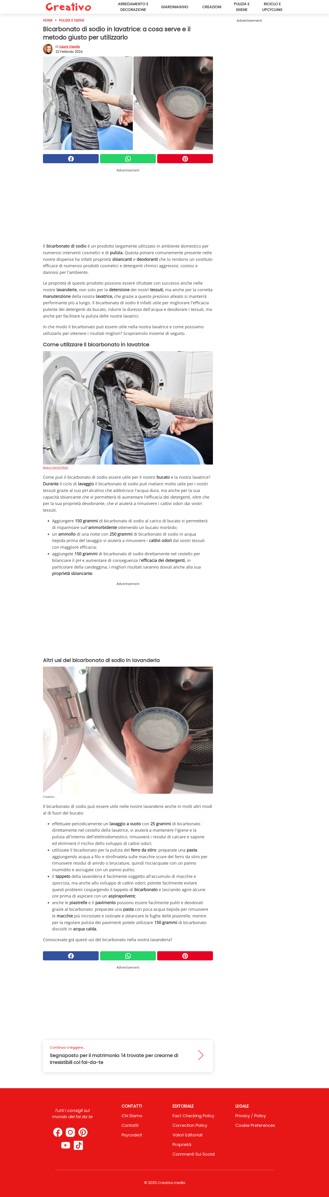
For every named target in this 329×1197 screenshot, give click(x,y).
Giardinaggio (174, 7)
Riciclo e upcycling (272, 6)
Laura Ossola (69, 46)
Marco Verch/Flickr (55, 467)
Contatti (130, 1125)
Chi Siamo (132, 1116)
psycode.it (132, 1135)
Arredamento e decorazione (133, 6)
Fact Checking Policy (193, 1116)
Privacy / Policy (250, 1116)
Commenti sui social (193, 1154)
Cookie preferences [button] (255, 1125)
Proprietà (181, 1144)
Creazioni (211, 7)
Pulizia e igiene (241, 6)
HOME (48, 20)
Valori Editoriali (187, 1135)
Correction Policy (189, 1125)
